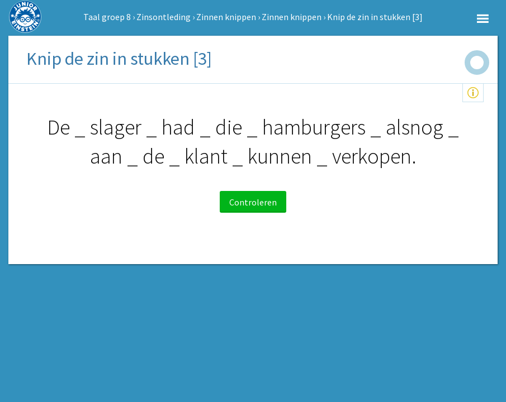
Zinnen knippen (226, 16)
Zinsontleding (163, 16)
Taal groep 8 (107, 16)
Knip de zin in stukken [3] (375, 16)
